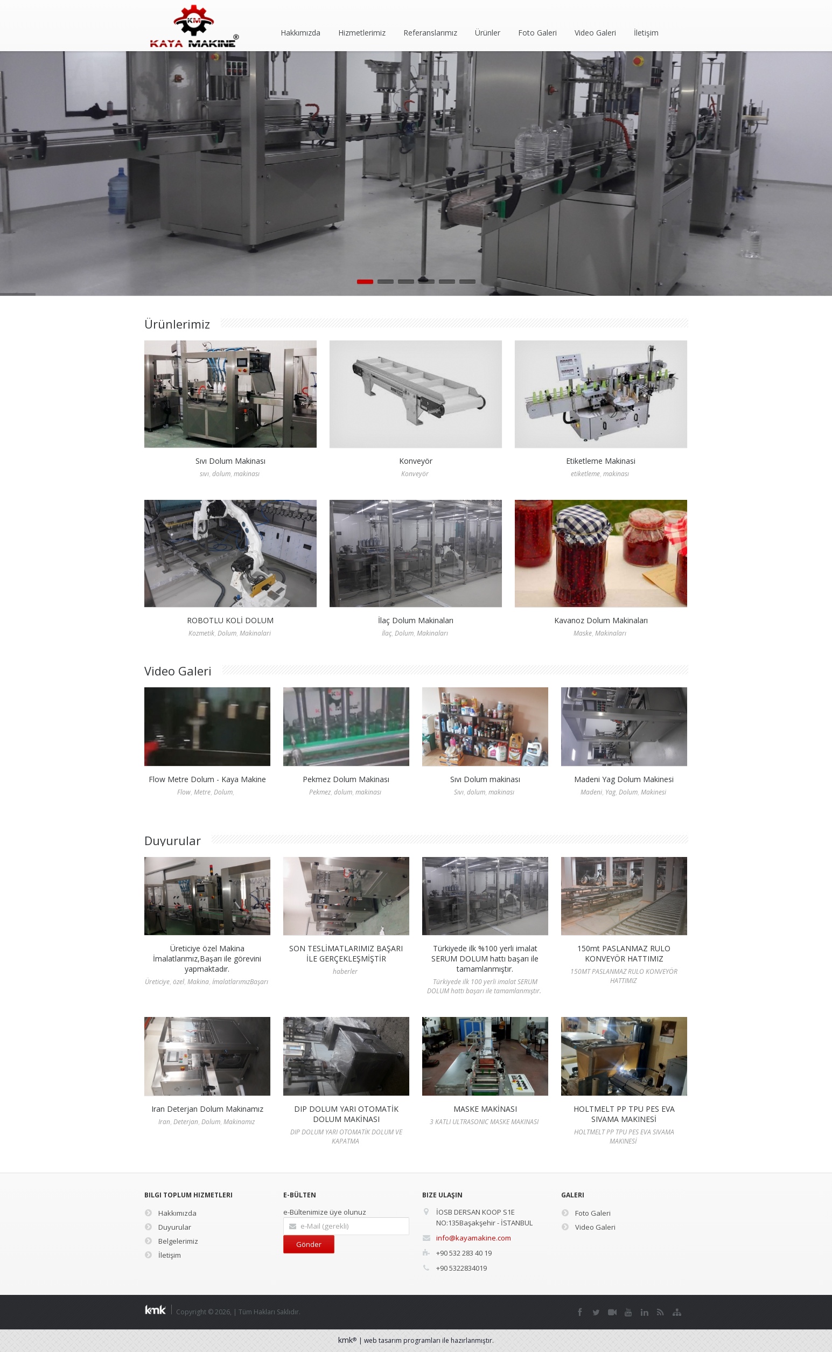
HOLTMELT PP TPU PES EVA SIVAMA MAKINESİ (624, 1114)
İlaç (386, 633)
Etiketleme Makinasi (600, 461)
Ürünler (487, 32)
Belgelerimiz (171, 1241)
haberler (345, 971)
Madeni (591, 792)
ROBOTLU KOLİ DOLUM (230, 620)
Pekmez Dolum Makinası (346, 779)
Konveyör (415, 461)
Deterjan (185, 1121)
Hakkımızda (300, 32)
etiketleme (585, 473)
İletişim (646, 32)
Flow (184, 792)
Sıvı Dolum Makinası (230, 461)
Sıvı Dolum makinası (485, 779)
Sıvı (459, 792)
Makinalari (255, 633)
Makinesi (653, 792)
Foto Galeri (537, 32)
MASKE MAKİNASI (485, 1109)
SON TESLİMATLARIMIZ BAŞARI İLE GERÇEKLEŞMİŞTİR (346, 953)
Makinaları (432, 633)
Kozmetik (201, 633)
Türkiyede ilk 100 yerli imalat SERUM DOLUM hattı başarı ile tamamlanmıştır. (484, 986)
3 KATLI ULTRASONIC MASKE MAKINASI (484, 1121)
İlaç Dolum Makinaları (415, 620)
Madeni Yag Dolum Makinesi (624, 779)
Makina (198, 981)
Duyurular (167, 1227)
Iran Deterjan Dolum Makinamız (207, 1109)
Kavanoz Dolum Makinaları (601, 620)
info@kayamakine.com (473, 1238)
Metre (202, 792)
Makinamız (239, 1121)
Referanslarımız (430, 32)
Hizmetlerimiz (362, 32)
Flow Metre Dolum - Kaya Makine (207, 779)
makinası (247, 473)
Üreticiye (157, 981)
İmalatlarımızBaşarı (240, 981)
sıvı (204, 473)
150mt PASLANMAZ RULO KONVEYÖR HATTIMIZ (623, 953)
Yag (610, 792)
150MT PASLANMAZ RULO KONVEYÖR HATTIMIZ (623, 976)
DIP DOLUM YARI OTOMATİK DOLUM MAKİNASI (346, 1114)
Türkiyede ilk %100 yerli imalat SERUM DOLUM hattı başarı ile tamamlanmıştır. (485, 958)
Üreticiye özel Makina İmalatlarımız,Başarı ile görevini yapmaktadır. (207, 958)
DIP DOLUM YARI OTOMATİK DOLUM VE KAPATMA (346, 1136)
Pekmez (320, 792)
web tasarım (383, 1340)
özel (178, 981)
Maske (583, 633)
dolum (221, 473)
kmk (348, 1340)
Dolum (227, 633)
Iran (164, 1121)
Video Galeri (595, 32)
